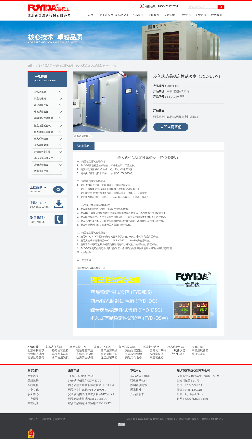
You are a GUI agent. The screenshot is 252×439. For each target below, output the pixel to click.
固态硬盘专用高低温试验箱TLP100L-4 (91, 385)
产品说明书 (137, 394)
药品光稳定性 (133, 350)
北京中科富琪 (36, 350)
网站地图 (33, 419)
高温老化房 (40, 92)
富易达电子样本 (140, 376)
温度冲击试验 (60, 354)
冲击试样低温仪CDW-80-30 (84, 380)
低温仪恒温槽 (133, 354)
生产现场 (33, 398)
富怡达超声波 (84, 350)
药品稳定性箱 (175, 346)
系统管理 (46, 419)
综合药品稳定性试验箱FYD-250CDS (90, 403)
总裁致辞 (33, 380)
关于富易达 (106, 15)
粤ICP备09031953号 (212, 419)
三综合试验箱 (197, 354)
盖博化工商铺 (158, 350)
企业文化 (33, 389)
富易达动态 (122, 15)
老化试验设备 (41, 105)
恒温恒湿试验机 (42, 125)
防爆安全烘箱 (84, 357)
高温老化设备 (133, 357)
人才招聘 (169, 15)
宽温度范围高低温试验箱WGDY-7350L (91, 394)
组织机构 (33, 385)
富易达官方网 (53, 346)
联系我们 (216, 15)
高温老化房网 (151, 346)
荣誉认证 (33, 403)
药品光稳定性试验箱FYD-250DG (87, 398)
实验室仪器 (156, 354)
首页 (90, 15)
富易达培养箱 (36, 357)
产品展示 (137, 15)
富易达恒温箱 (109, 354)
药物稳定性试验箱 (64, 65)
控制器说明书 (138, 385)
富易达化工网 (102, 346)
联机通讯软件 (138, 380)
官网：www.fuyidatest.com (192, 398)
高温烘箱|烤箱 (41, 145)
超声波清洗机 (41, 171)
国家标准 (135, 389)
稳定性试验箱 (60, 350)
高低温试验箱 (200, 350)
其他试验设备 (41, 164)
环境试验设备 (41, 111)
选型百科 (200, 15)
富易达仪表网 (127, 346)
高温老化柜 (40, 98)
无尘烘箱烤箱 (109, 357)
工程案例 (153, 15)
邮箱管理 (60, 419)
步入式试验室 (41, 138)
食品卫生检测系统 (43, 158)
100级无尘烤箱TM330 (81, 376)
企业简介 (33, 376)
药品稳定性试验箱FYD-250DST (87, 389)
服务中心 (33, 394)
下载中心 (185, 15)
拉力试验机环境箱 (43, 132)
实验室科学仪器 (42, 151)
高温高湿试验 (84, 354)
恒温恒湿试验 (36, 354)
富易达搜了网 (78, 346)
